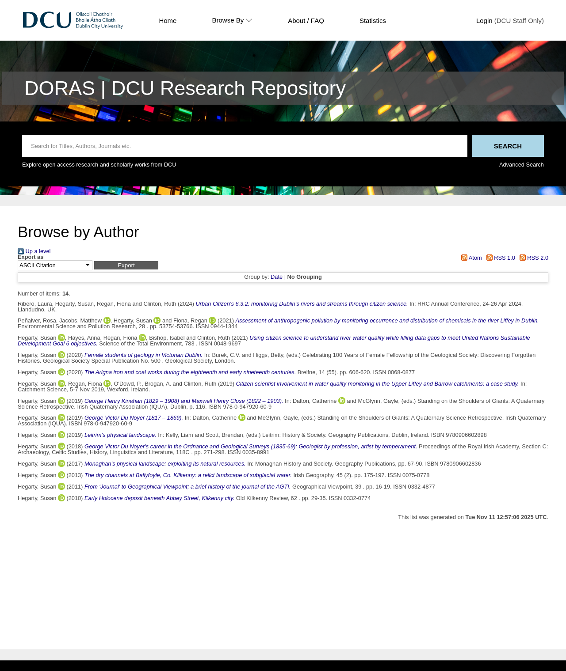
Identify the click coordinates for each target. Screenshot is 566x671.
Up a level (34, 251)
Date (277, 276)
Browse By (232, 20)
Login (484, 20)
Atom (470, 257)
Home (167, 20)
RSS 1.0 (499, 257)
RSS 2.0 (532, 257)
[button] (126, 265)
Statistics (372, 20)
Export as (30, 257)
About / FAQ (306, 20)
